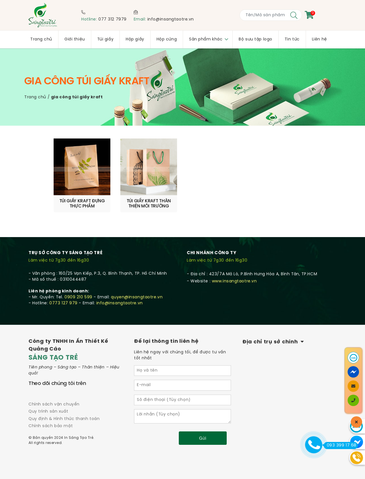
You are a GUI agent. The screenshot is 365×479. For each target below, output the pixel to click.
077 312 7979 (112, 19)
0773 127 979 (63, 303)
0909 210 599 (78, 297)
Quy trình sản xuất (48, 411)
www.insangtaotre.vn (234, 281)
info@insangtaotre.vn (170, 19)
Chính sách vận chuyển (54, 404)
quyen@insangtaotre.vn (137, 297)
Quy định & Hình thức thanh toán (64, 419)
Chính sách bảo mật (51, 426)
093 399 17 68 (340, 445)
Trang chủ (35, 97)
